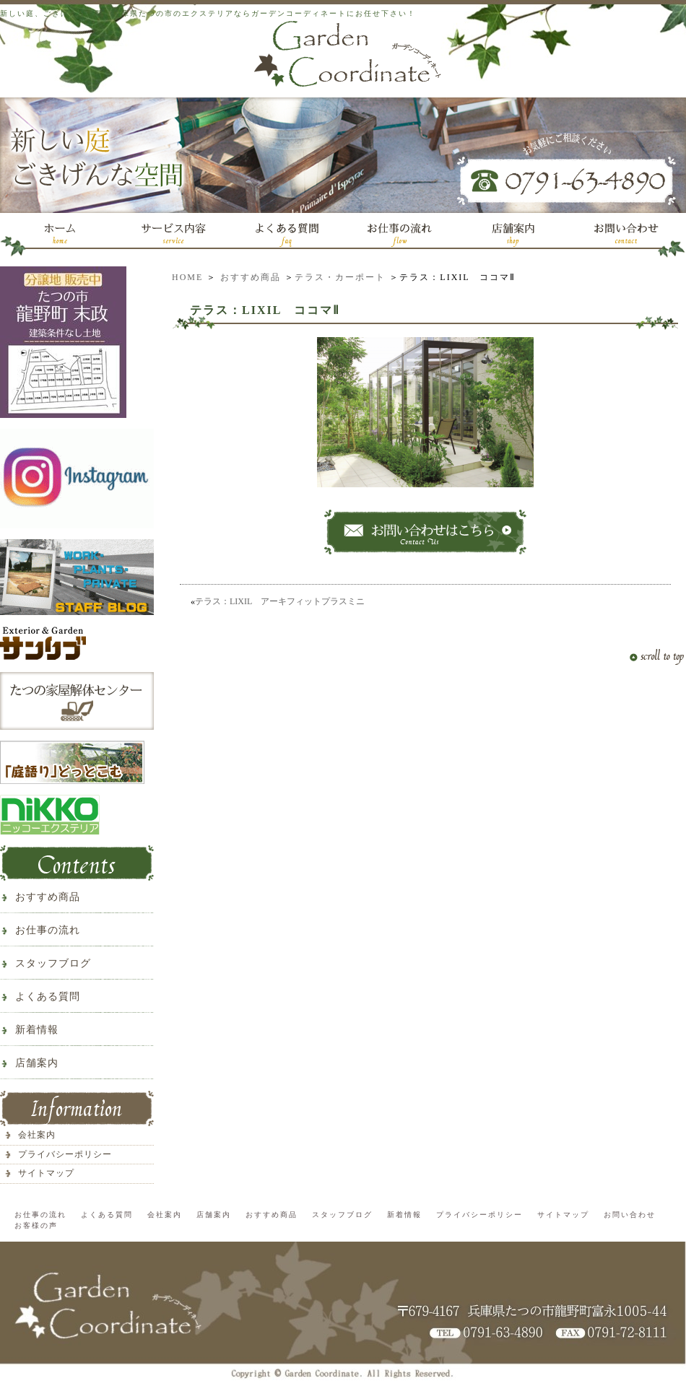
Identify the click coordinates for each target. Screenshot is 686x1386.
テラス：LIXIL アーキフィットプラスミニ (280, 601)
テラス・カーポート (340, 277)
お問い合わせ (630, 1215)
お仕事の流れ (47, 930)
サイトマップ (46, 1173)
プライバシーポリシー (65, 1154)
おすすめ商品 (250, 277)
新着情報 (36, 1029)
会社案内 (37, 1135)
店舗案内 (36, 1063)
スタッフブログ (53, 963)
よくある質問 (47, 996)
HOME (187, 277)
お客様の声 (36, 1225)
